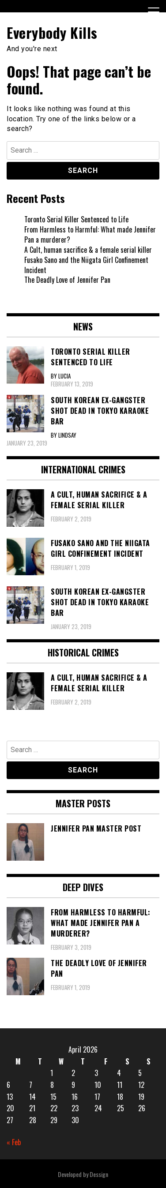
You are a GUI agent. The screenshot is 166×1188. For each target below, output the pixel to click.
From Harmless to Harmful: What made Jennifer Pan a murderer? (90, 234)
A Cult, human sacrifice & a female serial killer (88, 249)
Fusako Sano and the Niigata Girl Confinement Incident (86, 265)
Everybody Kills (52, 32)
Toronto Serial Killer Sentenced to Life (76, 219)
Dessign (99, 1174)
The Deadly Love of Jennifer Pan (67, 279)
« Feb (14, 1142)
